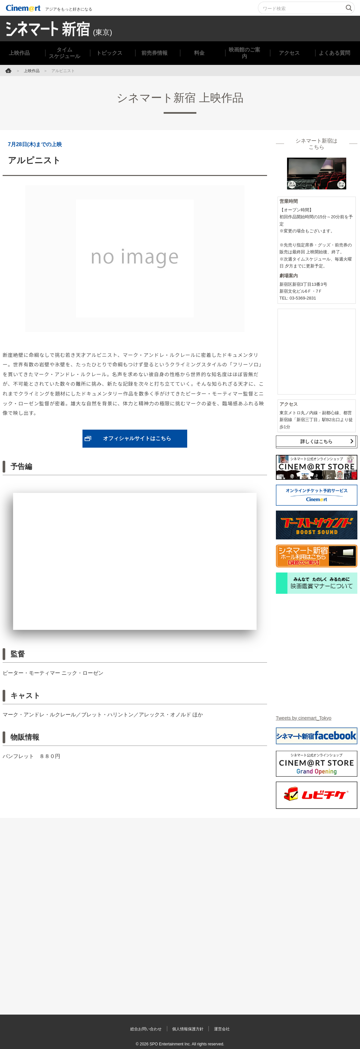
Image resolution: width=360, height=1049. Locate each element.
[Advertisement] (180, 904)
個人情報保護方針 (189, 1024)
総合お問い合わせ (139, 1024)
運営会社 (230, 1024)
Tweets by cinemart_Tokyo (307, 713)
